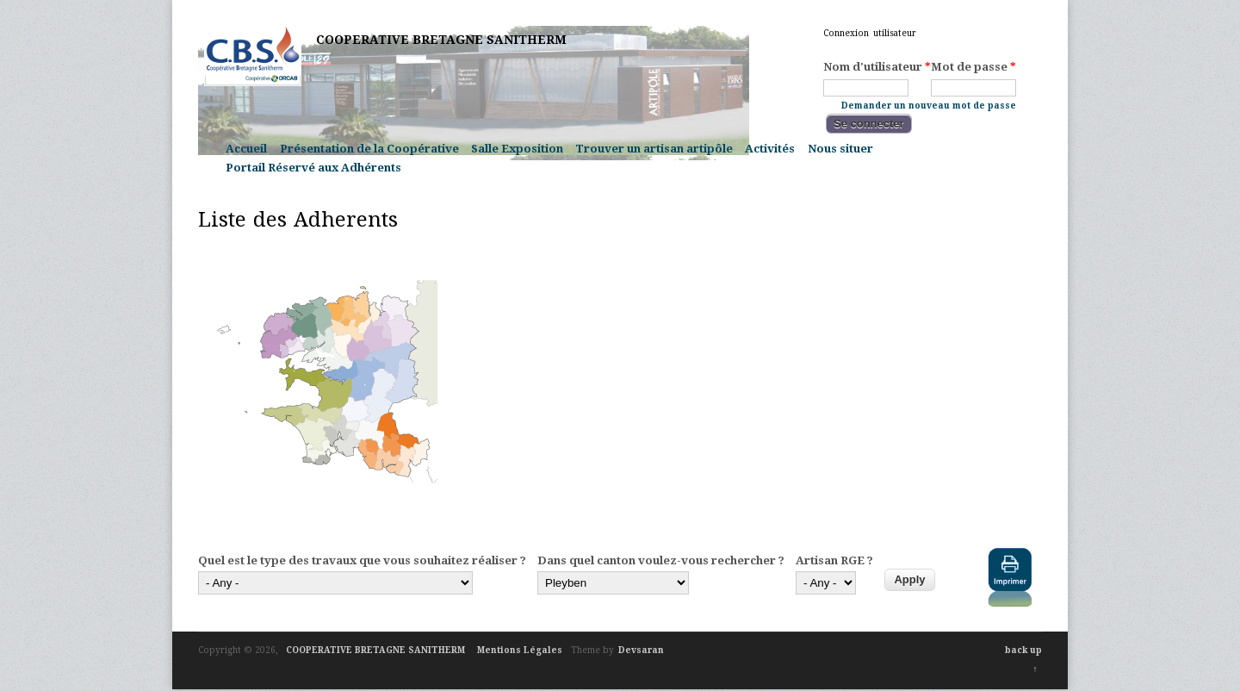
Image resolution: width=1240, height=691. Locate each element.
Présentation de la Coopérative (369, 148)
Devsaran (641, 650)
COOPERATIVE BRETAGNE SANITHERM (441, 40)
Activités (770, 148)
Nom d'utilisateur (877, 67)
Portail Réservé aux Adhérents (313, 167)
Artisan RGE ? (834, 560)
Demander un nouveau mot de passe (928, 104)
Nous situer (840, 148)
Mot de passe (973, 67)
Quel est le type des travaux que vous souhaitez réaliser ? (362, 560)
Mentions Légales (519, 650)
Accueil (246, 148)
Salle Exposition (517, 148)
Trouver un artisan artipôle (654, 148)
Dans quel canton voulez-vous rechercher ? (660, 560)
